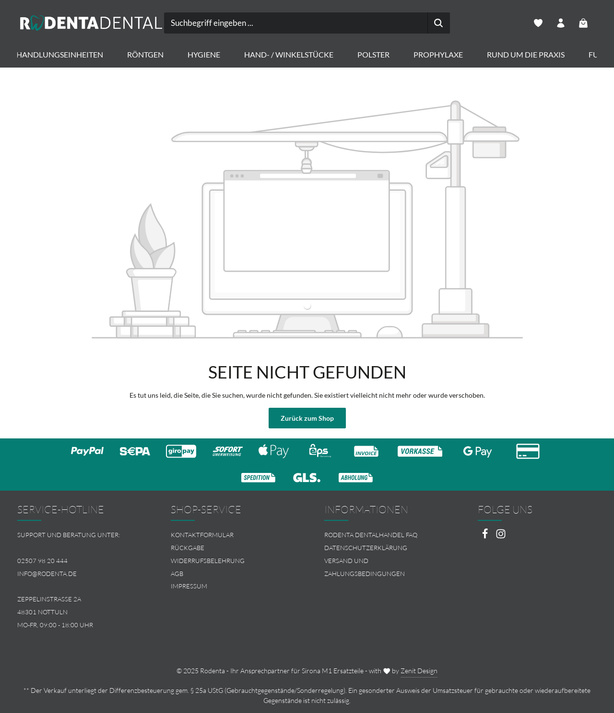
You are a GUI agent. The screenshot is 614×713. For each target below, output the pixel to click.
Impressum (189, 586)
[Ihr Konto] (561, 23)
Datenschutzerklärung (365, 548)
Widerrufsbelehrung (208, 560)
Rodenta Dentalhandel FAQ (370, 535)
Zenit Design (419, 671)
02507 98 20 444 (42, 560)
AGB (177, 573)
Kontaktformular (202, 535)
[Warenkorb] (583, 23)
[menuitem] (230, 535)
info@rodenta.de (47, 573)
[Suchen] (438, 23)
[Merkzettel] (538, 23)
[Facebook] (486, 536)
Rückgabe (187, 548)
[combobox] (296, 23)
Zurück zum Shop (307, 418)
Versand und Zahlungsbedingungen (364, 567)
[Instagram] (501, 536)
